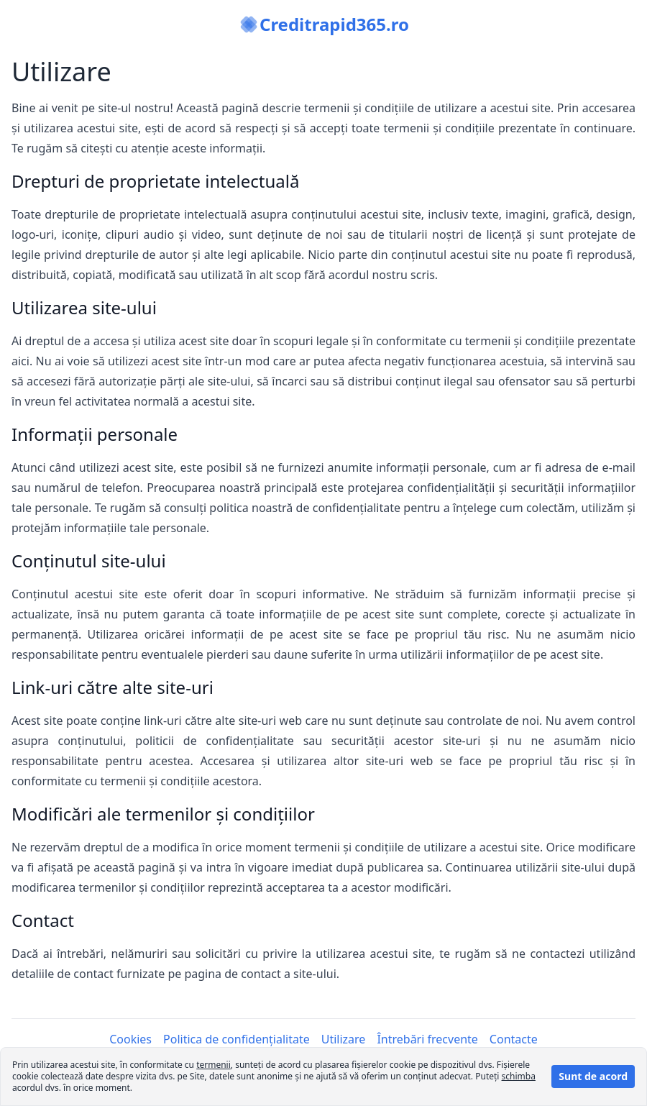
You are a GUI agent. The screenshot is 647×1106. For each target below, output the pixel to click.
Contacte (514, 1039)
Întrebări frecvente (427, 1039)
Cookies (130, 1039)
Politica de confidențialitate (236, 1039)
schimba (519, 1076)
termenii (213, 1065)
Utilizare (343, 1039)
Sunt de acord (593, 1076)
